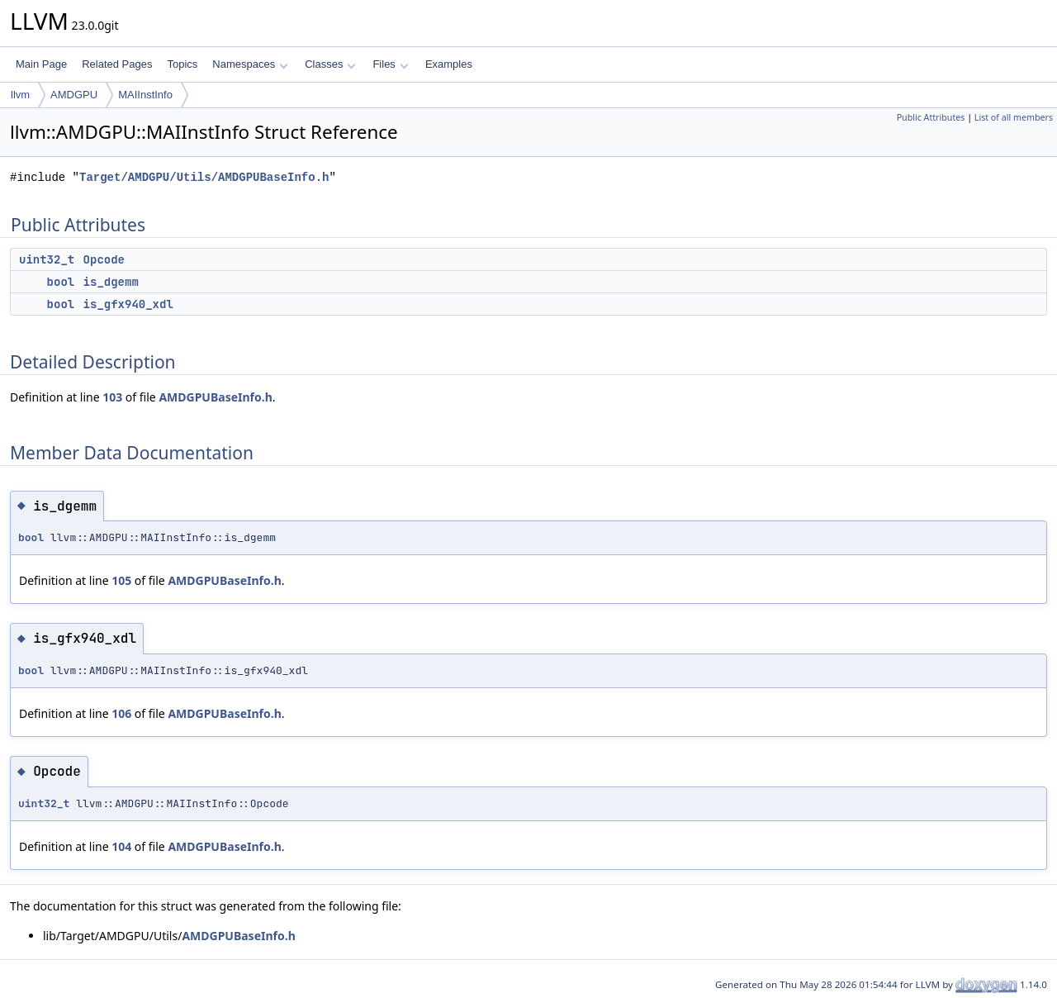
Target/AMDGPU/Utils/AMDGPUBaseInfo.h (204, 177)
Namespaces (249, 64)
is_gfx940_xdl (128, 304)
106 (121, 713)
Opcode (104, 259)
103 (112, 397)
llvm (20, 94)
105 (121, 580)
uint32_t (46, 259)
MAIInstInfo (145, 94)
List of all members (1013, 117)
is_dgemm (111, 281)
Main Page (41, 64)
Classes (330, 64)
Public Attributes (931, 117)
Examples (448, 64)
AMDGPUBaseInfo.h (215, 397)
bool (61, 281)
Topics (182, 64)
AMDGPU (73, 94)
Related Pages (117, 64)
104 (121, 846)
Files (390, 64)
